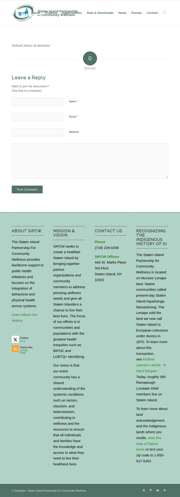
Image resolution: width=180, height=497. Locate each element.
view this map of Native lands (148, 443)
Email (73, 116)
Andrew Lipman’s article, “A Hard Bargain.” (151, 365)
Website (74, 131)
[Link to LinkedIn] (157, 490)
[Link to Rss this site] (164, 490)
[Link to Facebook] (150, 490)
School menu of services (31, 45)
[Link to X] (143, 490)
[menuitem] (22, 13)
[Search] (164, 13)
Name (73, 101)
